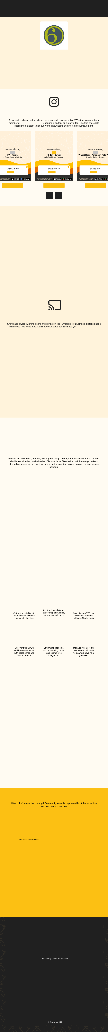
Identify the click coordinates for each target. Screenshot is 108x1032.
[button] (99, 6)
